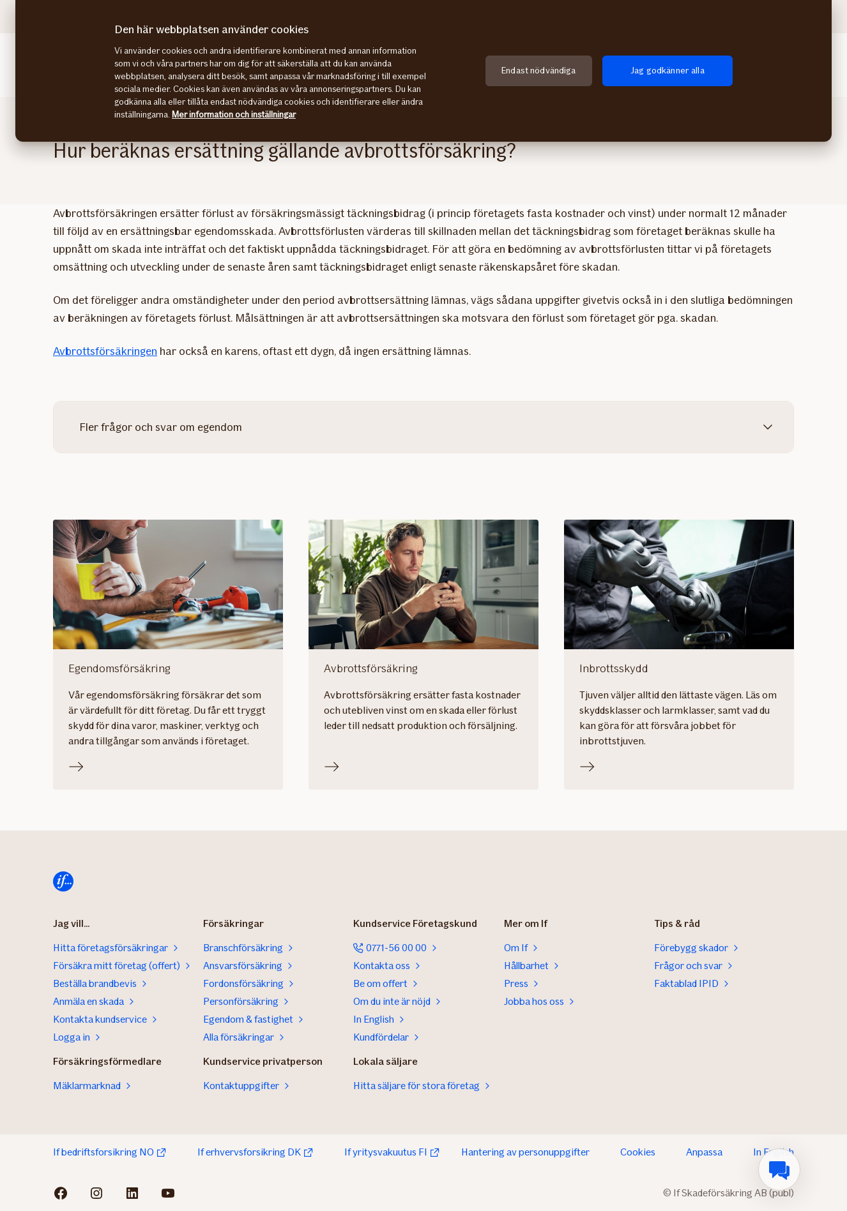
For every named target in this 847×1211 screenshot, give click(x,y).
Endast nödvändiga (538, 70)
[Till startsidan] (63, 881)
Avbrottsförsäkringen (105, 351)
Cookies (637, 1152)
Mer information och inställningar (234, 114)
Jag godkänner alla (667, 70)
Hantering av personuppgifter (525, 1152)
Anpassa (704, 1152)
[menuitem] (779, 1169)
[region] (423, 71)
